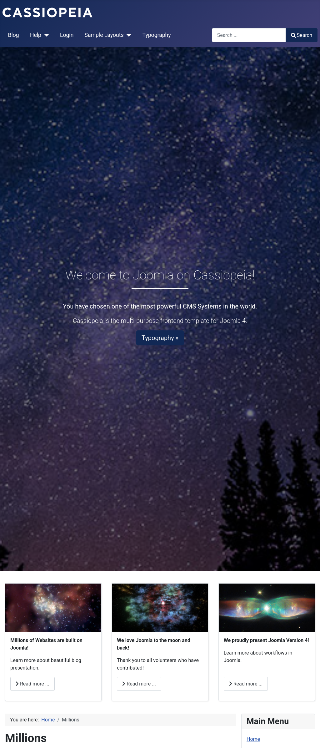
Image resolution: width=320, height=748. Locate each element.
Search (301, 35)
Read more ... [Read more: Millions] (32, 684)
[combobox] (249, 35)
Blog (13, 35)
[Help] (45, 35)
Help (35, 35)
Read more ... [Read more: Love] (139, 684)
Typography (156, 35)
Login (66, 35)
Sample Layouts (104, 35)
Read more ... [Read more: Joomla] (246, 684)
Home (253, 739)
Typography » (160, 338)
